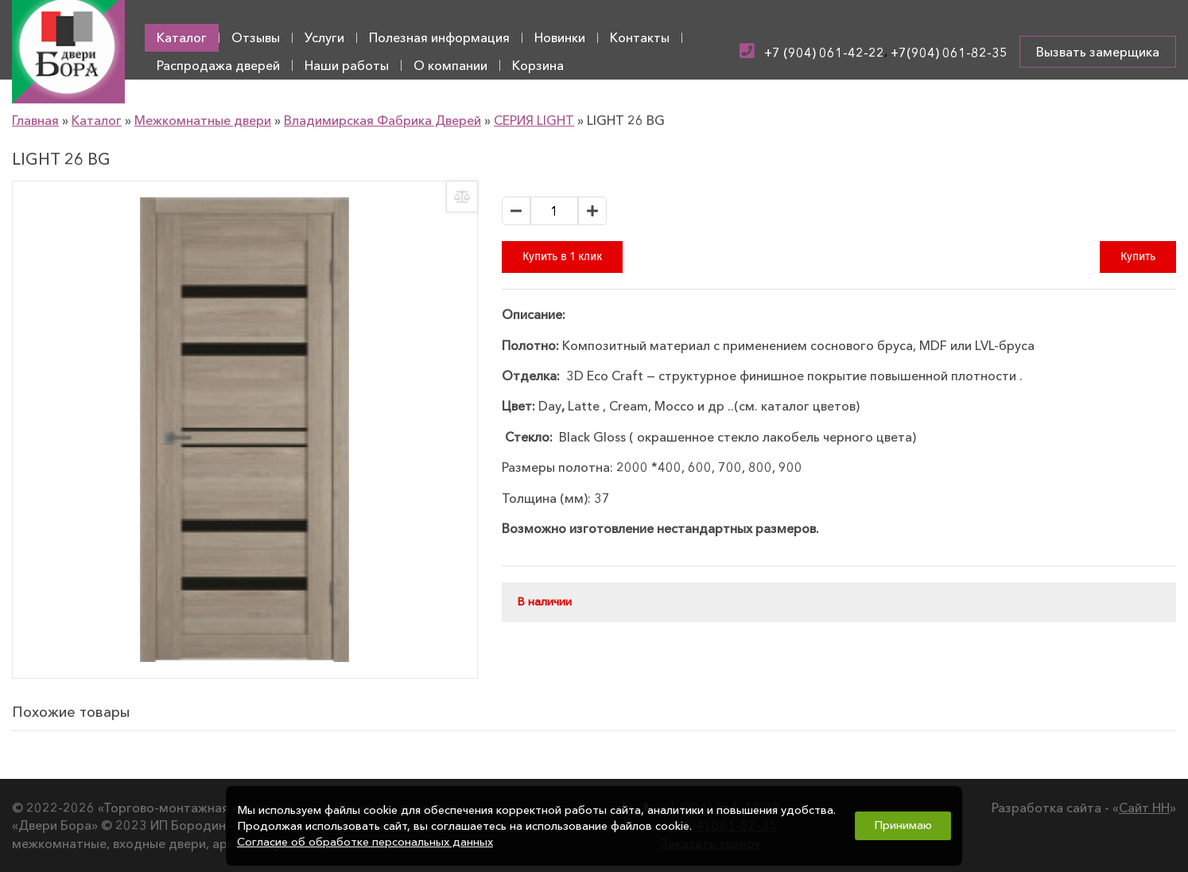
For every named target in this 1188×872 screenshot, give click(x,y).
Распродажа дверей (218, 65)
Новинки (559, 37)
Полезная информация (439, 37)
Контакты (640, 37)
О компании (450, 65)
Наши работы (347, 65)
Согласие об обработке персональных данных (365, 842)
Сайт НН (1144, 808)
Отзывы (255, 37)
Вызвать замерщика (1097, 52)
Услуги (324, 37)
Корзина (538, 65)
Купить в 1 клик (562, 256)
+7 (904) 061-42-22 (824, 52)
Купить (1137, 256)
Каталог (182, 37)
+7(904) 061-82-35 (949, 52)
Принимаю (903, 825)
